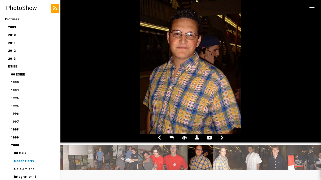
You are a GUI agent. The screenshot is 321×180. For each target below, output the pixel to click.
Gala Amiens (24, 169)
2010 (12, 35)
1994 (15, 98)
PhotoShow (21, 8)
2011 (12, 43)
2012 (12, 50)
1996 (15, 114)
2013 (12, 58)
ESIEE (12, 66)
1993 (15, 90)
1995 (15, 106)
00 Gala (20, 153)
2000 (15, 145)
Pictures (12, 19)
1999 (15, 137)
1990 (15, 82)
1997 (15, 122)
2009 (12, 27)
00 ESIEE (18, 74)
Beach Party (24, 161)
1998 (15, 129)
